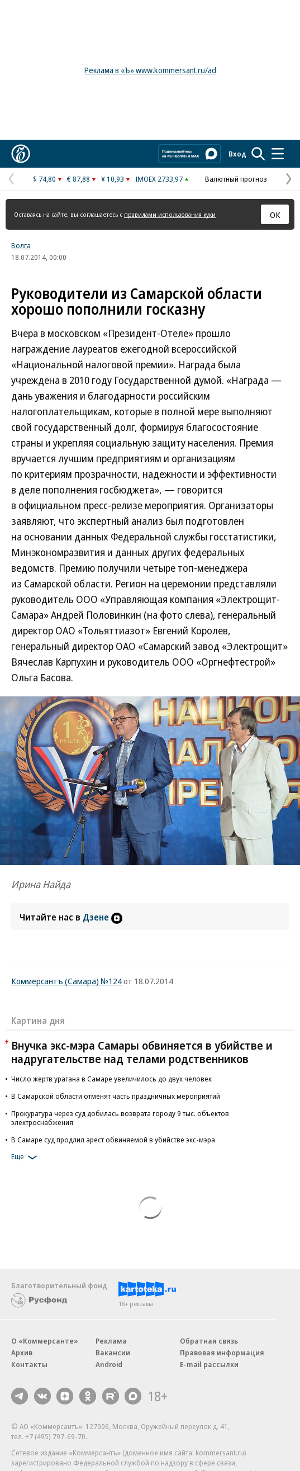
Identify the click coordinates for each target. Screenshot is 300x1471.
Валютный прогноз (236, 179)
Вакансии (113, 1352)
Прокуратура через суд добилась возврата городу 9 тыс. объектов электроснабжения (120, 1117)
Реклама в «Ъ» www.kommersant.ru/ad (150, 70)
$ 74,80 (44, 179)
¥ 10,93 (112, 179)
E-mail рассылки (209, 1364)
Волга (21, 245)
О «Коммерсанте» (44, 1341)
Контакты (29, 1364)
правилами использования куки (170, 214)
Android (109, 1364)
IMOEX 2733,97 (159, 179)
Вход (237, 154)
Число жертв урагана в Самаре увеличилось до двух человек (111, 1079)
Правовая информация (222, 1352)
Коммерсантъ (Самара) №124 (66, 980)
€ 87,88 (78, 179)
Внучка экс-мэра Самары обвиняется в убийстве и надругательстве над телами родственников (142, 1052)
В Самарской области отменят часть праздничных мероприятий (115, 1096)
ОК (275, 214)
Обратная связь (209, 1341)
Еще (26, 1157)
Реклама (111, 1341)
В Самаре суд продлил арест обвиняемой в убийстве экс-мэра (113, 1140)
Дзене (102, 917)
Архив (21, 1352)
